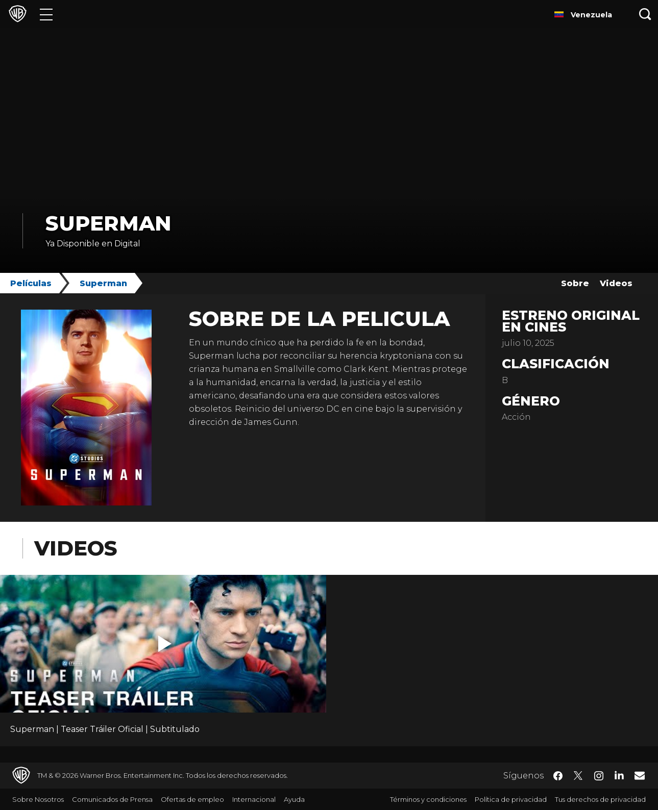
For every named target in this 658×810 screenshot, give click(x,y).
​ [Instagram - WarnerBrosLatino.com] (599, 775)
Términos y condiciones (428, 799)
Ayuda (294, 799)
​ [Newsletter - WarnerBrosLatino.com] (639, 775)
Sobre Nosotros (38, 799)
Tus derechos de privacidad (600, 799)
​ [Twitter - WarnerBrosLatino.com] (578, 775)
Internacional (254, 799)
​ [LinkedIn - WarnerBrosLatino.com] (619, 775)
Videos (616, 283)
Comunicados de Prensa (112, 799)
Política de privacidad (511, 799)
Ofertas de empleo (192, 799)
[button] (165, 644)
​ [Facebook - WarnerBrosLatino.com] (558, 775)
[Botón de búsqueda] (645, 14)
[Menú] (46, 14)
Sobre (575, 283)
